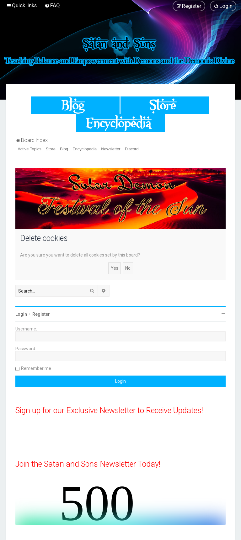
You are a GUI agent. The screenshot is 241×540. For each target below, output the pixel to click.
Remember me (36, 368)
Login (21, 314)
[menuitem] (52, 5)
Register (41, 314)
